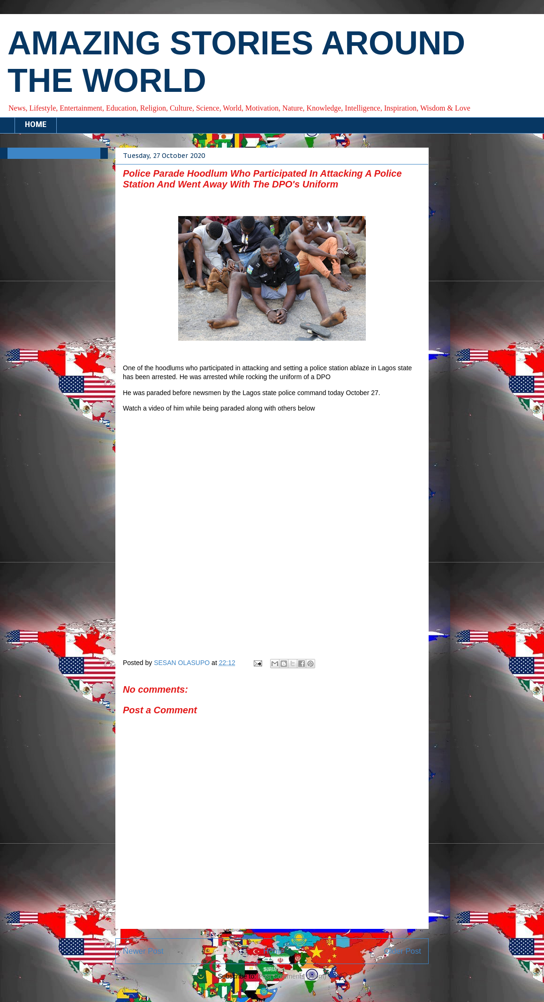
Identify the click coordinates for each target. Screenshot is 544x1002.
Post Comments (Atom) (292, 976)
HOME (35, 125)
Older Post (402, 951)
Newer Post (143, 951)
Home (273, 951)
